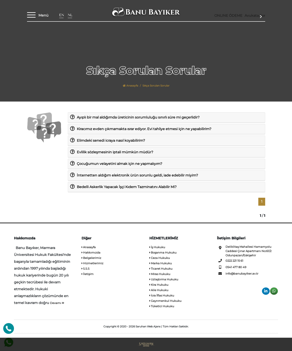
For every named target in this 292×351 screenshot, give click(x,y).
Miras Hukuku (159, 274)
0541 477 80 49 (231, 267)
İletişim (88, 274)
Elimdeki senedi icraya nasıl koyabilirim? (111, 140)
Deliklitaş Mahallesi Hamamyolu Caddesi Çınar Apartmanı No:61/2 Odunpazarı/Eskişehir (244, 251)
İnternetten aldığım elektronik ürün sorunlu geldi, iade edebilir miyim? (137, 175)
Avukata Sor (251, 16)
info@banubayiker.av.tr (237, 273)
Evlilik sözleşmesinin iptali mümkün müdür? (115, 151)
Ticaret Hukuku (160, 268)
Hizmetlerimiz (92, 263)
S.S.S (85, 268)
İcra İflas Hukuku (161, 295)
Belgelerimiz (91, 258)
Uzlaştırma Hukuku (163, 279)
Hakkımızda (91, 252)
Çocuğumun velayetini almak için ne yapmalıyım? (119, 163)
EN (61, 16)
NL (70, 16)
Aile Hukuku (158, 290)
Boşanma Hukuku (163, 252)
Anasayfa (130, 85)
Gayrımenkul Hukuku (165, 300)
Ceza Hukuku (159, 258)
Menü (43, 15)
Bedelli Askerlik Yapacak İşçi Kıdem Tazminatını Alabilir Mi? (127, 186)
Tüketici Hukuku (161, 306)
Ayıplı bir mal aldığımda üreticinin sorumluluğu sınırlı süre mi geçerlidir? (138, 117)
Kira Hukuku (158, 284)
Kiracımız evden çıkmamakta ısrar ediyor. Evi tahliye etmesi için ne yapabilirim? (144, 128)
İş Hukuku (157, 247)
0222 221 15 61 (230, 260)
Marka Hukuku (160, 263)
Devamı (57, 303)
